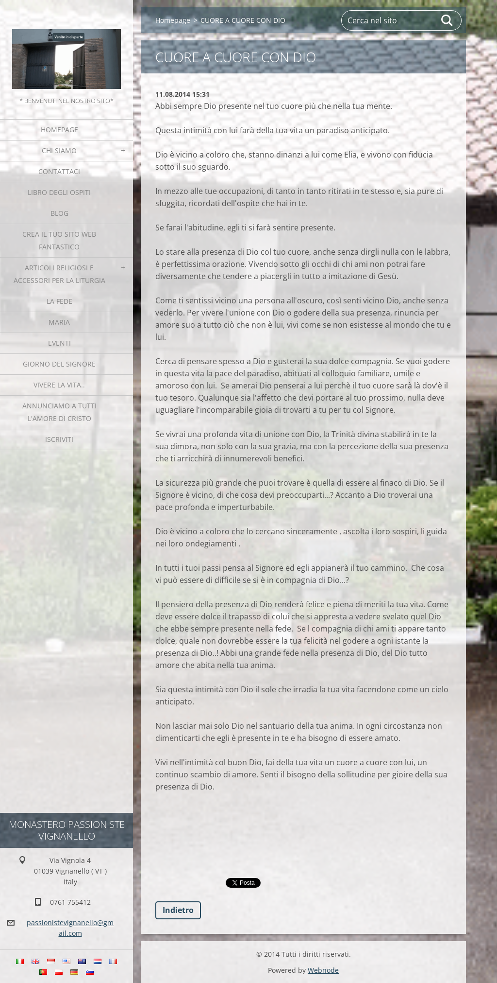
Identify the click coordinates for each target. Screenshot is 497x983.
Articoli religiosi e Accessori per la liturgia (59, 274)
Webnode (323, 970)
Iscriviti (59, 439)
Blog (59, 213)
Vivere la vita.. (59, 384)
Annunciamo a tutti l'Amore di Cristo (59, 412)
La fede (59, 301)
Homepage (59, 129)
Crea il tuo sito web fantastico (59, 240)
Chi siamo (59, 150)
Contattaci (59, 171)
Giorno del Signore (59, 364)
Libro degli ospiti (59, 192)
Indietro (178, 910)
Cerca (447, 20)
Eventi (59, 343)
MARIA (59, 322)
